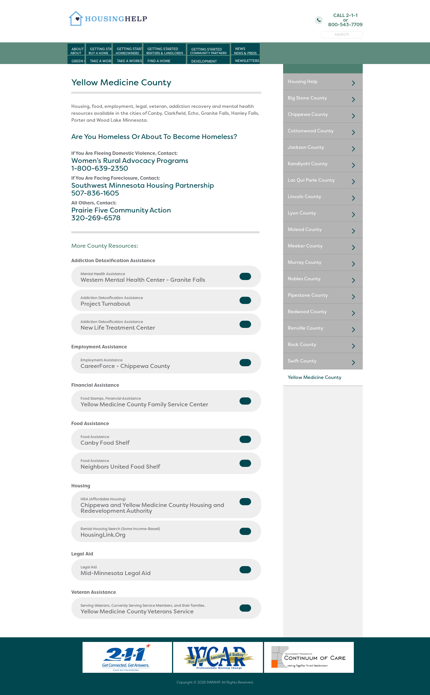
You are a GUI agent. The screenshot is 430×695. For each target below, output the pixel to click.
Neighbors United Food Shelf (166, 464)
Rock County (323, 345)
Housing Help (323, 82)
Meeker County (323, 247)
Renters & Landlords (164, 53)
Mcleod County (323, 230)
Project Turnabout (166, 301)
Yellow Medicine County (314, 377)
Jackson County (323, 148)
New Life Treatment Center (166, 325)
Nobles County (323, 280)
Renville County (323, 329)
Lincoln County (323, 197)
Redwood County (323, 313)
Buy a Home (98, 53)
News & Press (245, 53)
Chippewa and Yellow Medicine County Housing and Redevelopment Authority (166, 505)
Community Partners (208, 53)
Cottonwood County (323, 132)
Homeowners (127, 53)
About (75, 53)
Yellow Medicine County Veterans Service (166, 609)
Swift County (323, 362)
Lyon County (323, 214)
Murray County (323, 263)
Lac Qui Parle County (323, 181)
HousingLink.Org (166, 532)
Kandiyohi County (323, 165)
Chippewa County (323, 115)
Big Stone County (323, 99)
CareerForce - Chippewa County (166, 364)
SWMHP (213, 682)
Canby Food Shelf (166, 440)
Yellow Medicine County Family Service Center (166, 402)
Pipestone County (323, 296)
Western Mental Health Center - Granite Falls (166, 277)
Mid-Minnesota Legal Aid (166, 571)
